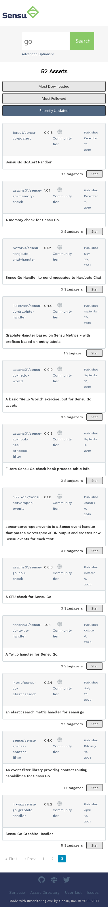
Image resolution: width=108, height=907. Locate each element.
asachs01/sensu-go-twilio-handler (27, 630)
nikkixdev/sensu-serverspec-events (27, 503)
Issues (93, 892)
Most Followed (54, 98)
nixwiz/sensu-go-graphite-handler (25, 810)
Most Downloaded (54, 86)
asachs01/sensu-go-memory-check (27, 196)
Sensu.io (17, 892)
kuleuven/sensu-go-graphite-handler (27, 311)
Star (94, 174)
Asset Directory (45, 892)
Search (83, 41)
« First (11, 858)
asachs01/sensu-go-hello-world (27, 375)
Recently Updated (54, 110)
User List (73, 892)
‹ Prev (29, 858)
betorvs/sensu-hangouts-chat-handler (26, 253)
